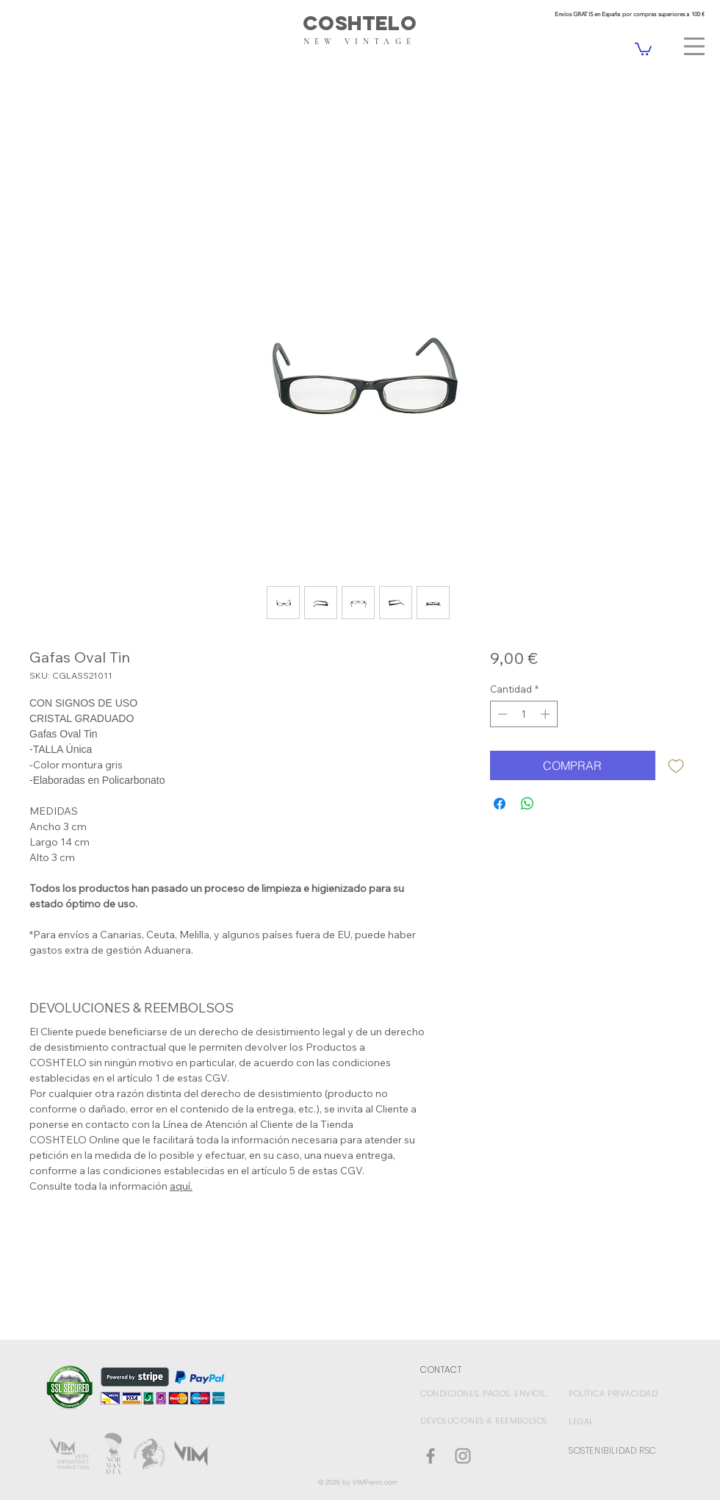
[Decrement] (501, 713)
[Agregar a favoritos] (676, 765)
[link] (643, 48)
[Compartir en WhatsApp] (527, 804)
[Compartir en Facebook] (499, 804)
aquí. (181, 1186)
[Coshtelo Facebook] (430, 1456)
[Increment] (546, 713)
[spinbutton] (523, 713)
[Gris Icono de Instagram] (463, 1456)
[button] (694, 46)
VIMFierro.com (375, 1482)
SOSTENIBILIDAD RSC (613, 1450)
